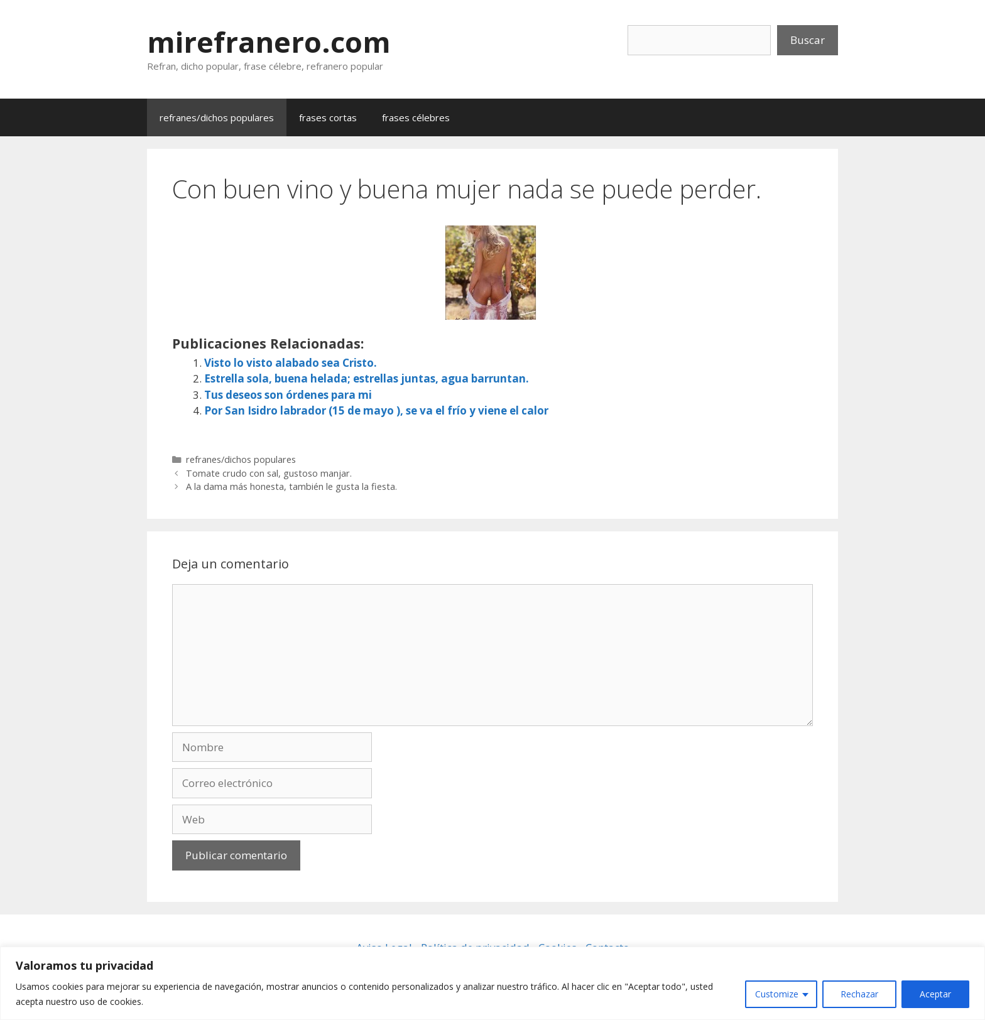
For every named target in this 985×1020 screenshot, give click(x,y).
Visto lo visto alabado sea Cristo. (290, 362)
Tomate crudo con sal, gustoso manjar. (269, 473)
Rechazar (859, 994)
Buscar (807, 40)
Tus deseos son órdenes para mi (288, 395)
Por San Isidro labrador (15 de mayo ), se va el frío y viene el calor (376, 410)
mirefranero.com (269, 42)
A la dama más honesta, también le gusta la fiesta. (291, 486)
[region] (492, 983)
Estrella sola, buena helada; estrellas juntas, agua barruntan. (366, 378)
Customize (776, 994)
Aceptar (935, 994)
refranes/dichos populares (217, 117)
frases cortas (328, 117)
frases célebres (416, 117)
